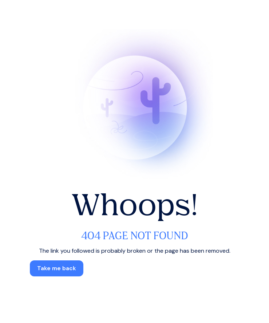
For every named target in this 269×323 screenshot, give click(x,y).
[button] (56, 268)
